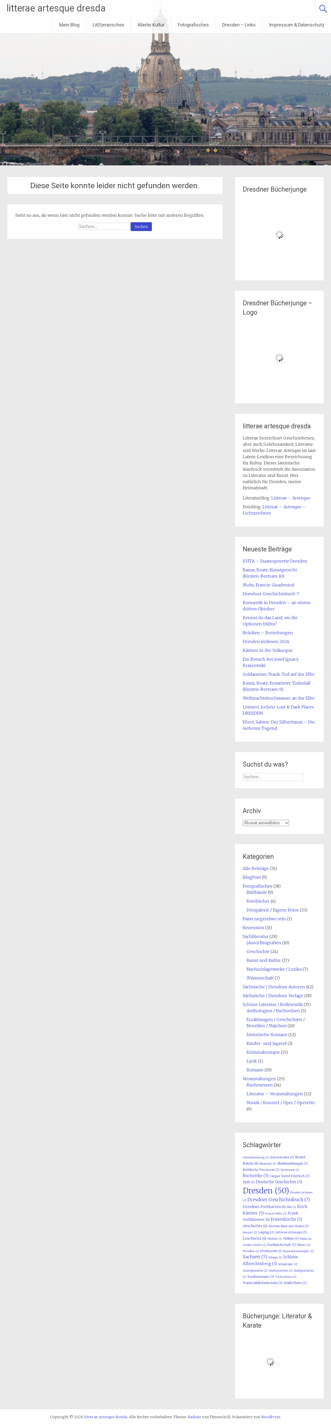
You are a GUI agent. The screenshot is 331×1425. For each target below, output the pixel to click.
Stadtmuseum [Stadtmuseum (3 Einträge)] (260, 1277)
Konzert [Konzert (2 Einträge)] (250, 1232)
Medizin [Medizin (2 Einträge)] (274, 1238)
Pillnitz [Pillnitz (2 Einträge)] (303, 1245)
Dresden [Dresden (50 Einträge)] (266, 1191)
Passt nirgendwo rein (264, 918)
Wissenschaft (260, 978)
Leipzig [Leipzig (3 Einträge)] (266, 1232)
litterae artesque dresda (56, 8)
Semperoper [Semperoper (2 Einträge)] (288, 1264)
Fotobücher (258, 901)
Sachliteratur (255, 936)
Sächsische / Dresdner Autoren (274, 986)
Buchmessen (260, 1085)
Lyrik (252, 1061)
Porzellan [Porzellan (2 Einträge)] (251, 1251)
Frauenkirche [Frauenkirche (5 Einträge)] (286, 1219)
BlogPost (252, 877)
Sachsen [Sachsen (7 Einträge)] (255, 1257)
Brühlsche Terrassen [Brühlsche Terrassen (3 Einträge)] (261, 1170)
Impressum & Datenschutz (297, 25)
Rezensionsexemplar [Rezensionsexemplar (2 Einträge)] (298, 1251)
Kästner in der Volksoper (268, 650)
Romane (255, 1069)
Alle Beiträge (256, 868)
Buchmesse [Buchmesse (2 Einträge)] (290, 1170)
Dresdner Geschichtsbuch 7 (271, 593)
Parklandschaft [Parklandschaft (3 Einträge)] (281, 1245)
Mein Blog (69, 25)
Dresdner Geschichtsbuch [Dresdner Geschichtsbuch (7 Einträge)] (278, 1200)
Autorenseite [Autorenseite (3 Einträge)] (282, 1157)
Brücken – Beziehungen (268, 632)
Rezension (253, 927)
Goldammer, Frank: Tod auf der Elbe (279, 674)
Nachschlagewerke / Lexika (274, 969)
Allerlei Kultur (151, 25)
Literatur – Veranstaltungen (275, 1093)
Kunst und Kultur (264, 960)
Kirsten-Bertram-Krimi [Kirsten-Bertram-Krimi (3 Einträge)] (288, 1226)
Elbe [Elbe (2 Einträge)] (291, 1207)
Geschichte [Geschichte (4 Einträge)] (255, 1226)
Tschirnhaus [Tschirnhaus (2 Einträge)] (285, 1277)
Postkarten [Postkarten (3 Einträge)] (271, 1251)
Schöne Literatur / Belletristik (273, 1004)
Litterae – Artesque (290, 498)
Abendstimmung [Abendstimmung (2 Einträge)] (256, 1157)
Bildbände (257, 892)
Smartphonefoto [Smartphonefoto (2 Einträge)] (255, 1270)
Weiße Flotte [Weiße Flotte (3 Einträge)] (295, 1283)
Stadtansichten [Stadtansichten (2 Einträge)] (281, 1270)
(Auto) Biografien (264, 942)
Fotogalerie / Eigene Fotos (273, 910)
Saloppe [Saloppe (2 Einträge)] (275, 1257)
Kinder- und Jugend (267, 1043)
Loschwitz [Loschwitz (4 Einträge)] (254, 1238)
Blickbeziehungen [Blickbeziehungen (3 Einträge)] (292, 1163)
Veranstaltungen (259, 1078)
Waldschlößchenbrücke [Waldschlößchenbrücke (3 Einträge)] (262, 1283)
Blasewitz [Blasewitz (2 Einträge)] (268, 1163)
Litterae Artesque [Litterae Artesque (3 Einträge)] (291, 1232)
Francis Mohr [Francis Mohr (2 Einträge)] (276, 1213)
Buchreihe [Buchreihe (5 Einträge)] (255, 1175)
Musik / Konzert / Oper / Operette (281, 1102)
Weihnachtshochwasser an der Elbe (279, 698)
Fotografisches (193, 25)
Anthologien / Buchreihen (273, 1010)
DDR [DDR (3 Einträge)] (249, 1182)
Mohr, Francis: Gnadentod (268, 584)
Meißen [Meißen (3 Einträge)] (291, 1238)
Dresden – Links (239, 25)
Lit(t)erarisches (108, 25)
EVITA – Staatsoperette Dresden (275, 561)
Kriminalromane (263, 1052)
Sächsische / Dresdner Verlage (273, 995)
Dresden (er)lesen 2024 (266, 641)
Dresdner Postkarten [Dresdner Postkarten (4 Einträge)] (264, 1206)
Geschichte (258, 951)
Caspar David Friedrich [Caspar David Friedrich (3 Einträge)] (289, 1176)
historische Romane (267, 1034)
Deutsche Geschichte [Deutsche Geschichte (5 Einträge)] (279, 1181)
